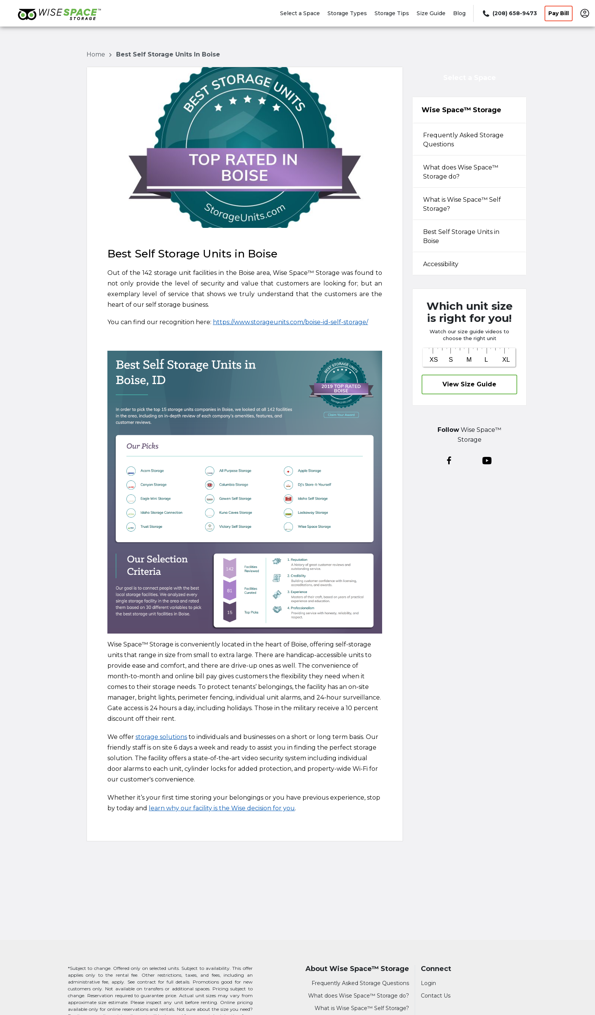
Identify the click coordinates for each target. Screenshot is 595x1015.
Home (97, 54)
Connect (436, 969)
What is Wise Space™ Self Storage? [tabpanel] (462, 204)
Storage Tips (392, 13)
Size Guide (431, 13)
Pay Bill (558, 13)
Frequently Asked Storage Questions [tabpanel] (463, 140)
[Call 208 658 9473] (509, 13)
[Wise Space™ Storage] (59, 24)
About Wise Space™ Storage (357, 969)
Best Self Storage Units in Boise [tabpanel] (461, 236)
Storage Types (347, 13)
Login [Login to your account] (428, 983)
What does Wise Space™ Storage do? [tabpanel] (460, 172)
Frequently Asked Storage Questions (360, 983)
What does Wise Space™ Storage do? (358, 995)
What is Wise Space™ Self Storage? (362, 1008)
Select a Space (300, 13)
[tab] (469, 139)
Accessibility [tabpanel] (440, 264)
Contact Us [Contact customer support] (435, 995)
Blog (459, 13)
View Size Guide (469, 384)
